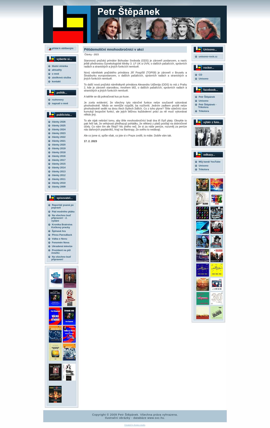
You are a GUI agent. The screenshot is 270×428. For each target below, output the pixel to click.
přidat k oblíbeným (61, 48)
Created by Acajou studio (134, 425)
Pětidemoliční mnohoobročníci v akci (114, 49)
